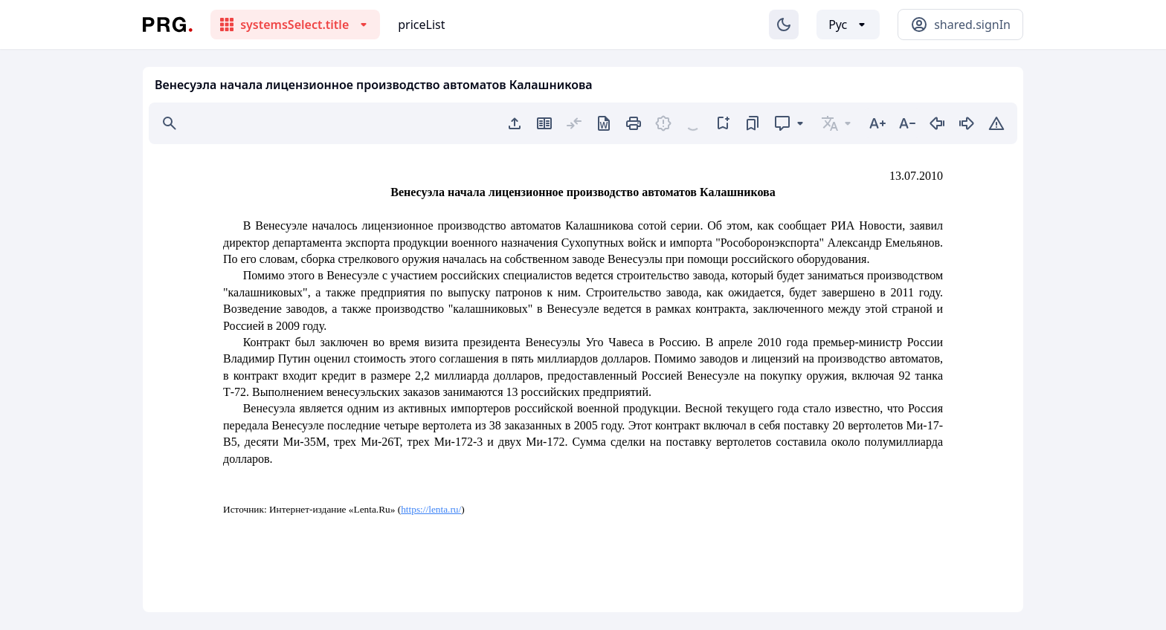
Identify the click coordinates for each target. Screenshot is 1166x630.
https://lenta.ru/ (431, 509)
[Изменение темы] (784, 24)
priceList (421, 24)
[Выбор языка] (848, 24)
